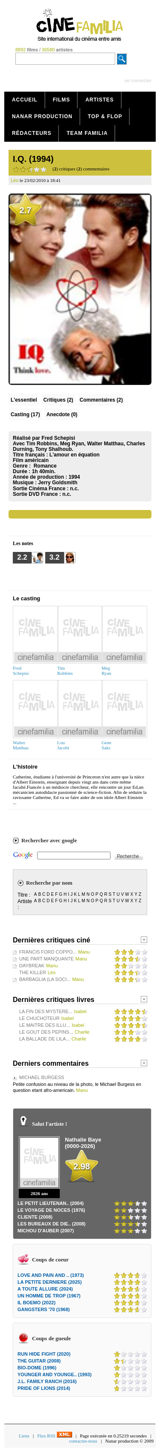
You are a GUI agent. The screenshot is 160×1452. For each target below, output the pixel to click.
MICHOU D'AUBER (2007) (45, 1230)
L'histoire (25, 766)
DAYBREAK (31, 965)
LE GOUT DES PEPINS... (46, 1032)
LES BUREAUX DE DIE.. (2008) (51, 1223)
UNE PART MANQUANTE (46, 958)
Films (61, 100)
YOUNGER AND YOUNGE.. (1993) (54, 1374)
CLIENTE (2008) (34, 1216)
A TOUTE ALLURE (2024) (45, 1288)
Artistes (99, 100)
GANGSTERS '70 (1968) (43, 1309)
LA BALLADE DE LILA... (44, 1038)
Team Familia (87, 133)
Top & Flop (105, 116)
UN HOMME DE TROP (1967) (49, 1295)
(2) (58, 400)
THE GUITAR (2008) (39, 1360)
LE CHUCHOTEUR (39, 1018)
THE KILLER (32, 972)
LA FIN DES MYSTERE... (46, 1011)
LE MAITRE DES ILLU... (44, 1025)
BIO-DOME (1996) (36, 1367)
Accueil (25, 100)
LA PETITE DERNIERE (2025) (49, 1282)
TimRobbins (65, 670)
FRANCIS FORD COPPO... (47, 951)
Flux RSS (54, 1435)
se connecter (138, 80)
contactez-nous (83, 1440)
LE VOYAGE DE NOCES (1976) (51, 1210)
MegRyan (106, 670)
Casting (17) (25, 414)
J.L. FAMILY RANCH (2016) (47, 1381)
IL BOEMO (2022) (36, 1302)
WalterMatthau (21, 745)
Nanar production (42, 116)
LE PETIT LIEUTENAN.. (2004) (50, 1203)
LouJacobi (63, 745)
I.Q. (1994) (33, 159)
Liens (24, 1435)
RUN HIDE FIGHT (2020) (43, 1354)
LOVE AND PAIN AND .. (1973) (50, 1275)
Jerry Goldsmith (57, 483)
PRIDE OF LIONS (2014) (43, 1388)
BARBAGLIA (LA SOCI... (44, 979)
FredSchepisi (21, 670)
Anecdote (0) (62, 414)
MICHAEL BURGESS (41, 1077)
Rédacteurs (31, 133)
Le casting (26, 598)
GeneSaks (106, 745)
